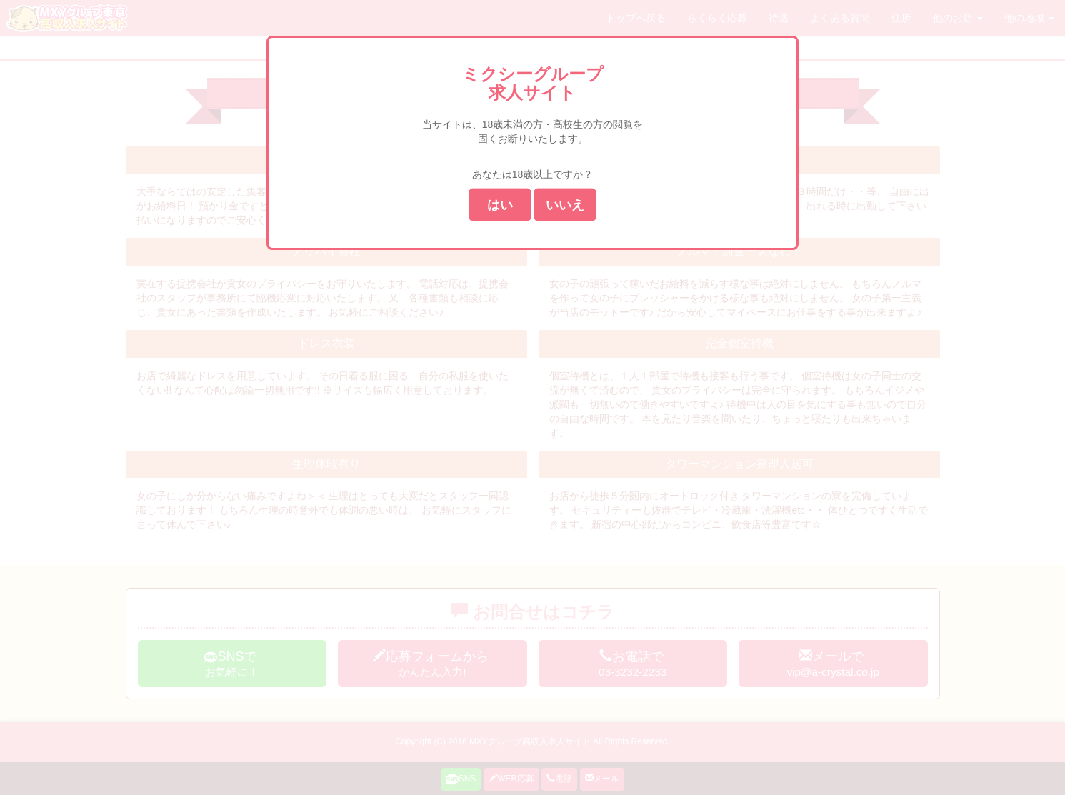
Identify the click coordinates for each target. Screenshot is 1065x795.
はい (500, 204)
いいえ (565, 204)
